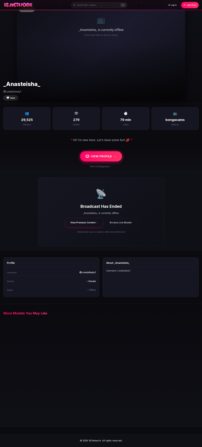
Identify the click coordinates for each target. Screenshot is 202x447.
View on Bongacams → (101, 166)
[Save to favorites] (10, 97)
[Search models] (99, 5)
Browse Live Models (121, 222)
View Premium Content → (84, 222)
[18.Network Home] (18, 5)
